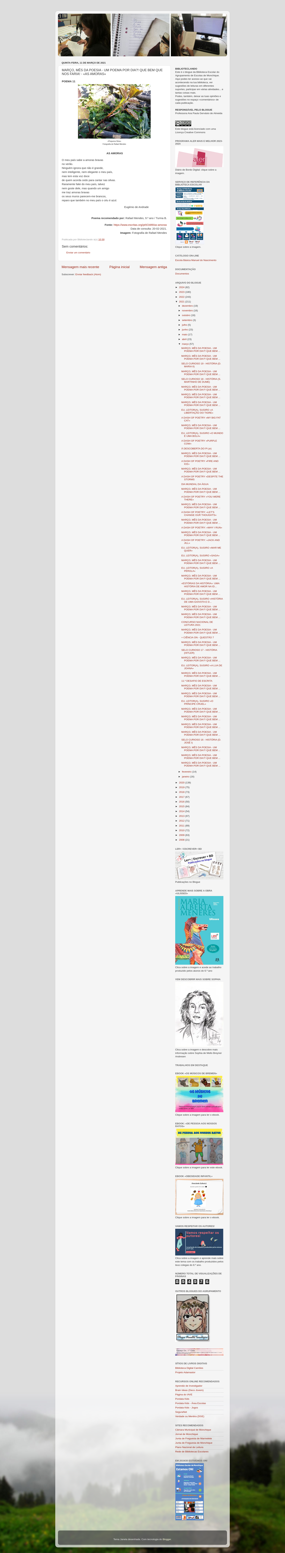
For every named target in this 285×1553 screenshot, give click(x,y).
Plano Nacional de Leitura (189, 1447)
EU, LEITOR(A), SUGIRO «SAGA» (200, 555)
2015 (182, 806)
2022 (182, 297)
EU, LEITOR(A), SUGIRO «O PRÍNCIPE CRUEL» (197, 702)
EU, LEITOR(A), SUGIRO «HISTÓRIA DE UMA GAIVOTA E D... (202, 600)
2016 (182, 801)
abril (184, 339)
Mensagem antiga (153, 267)
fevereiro (187, 771)
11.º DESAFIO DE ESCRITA (196, 681)
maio (185, 334)
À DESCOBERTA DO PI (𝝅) (196, 448)
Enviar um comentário (78, 252)
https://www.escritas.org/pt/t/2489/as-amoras (140, 224)
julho (185, 324)
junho (185, 329)
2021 (182, 301)
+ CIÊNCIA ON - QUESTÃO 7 (197, 637)
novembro (188, 310)
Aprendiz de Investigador (188, 1385)
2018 (182, 792)
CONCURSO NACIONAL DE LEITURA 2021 (197, 623)
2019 (182, 787)
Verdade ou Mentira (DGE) (189, 1416)
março (185, 344)
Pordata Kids (182, 1399)
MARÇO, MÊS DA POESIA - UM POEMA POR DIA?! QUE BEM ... (200, 349)
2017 (182, 797)
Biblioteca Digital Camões (189, 1368)
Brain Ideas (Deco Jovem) (189, 1390)
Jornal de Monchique (186, 1434)
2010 (182, 830)
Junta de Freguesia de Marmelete (193, 1438)
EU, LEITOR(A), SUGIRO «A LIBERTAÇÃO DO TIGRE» (197, 411)
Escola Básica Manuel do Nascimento (195, 260)
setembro (187, 320)
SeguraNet (181, 1412)
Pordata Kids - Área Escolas (190, 1403)
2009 (182, 835)
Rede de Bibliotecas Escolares (191, 1451)
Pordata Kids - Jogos (186, 1407)
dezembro (188, 305)
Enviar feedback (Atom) (88, 274)
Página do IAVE (183, 1394)
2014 (182, 811)
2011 (182, 825)
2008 (182, 839)
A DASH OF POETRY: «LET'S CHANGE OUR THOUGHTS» (198, 513)
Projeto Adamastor (185, 1372)
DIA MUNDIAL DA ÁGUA (195, 484)
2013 (182, 816)
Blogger (167, 1539)
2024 (182, 287)
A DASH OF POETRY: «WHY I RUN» (201, 527)
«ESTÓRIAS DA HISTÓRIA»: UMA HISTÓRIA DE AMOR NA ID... (200, 585)
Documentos (182, 273)
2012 (182, 820)
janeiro (186, 776)
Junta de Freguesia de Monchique (193, 1442)
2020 (182, 782)
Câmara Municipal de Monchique (193, 1429)
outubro (186, 315)
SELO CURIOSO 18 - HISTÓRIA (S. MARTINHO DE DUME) (201, 380)
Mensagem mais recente (80, 267)
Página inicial (119, 267)
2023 (182, 292)
